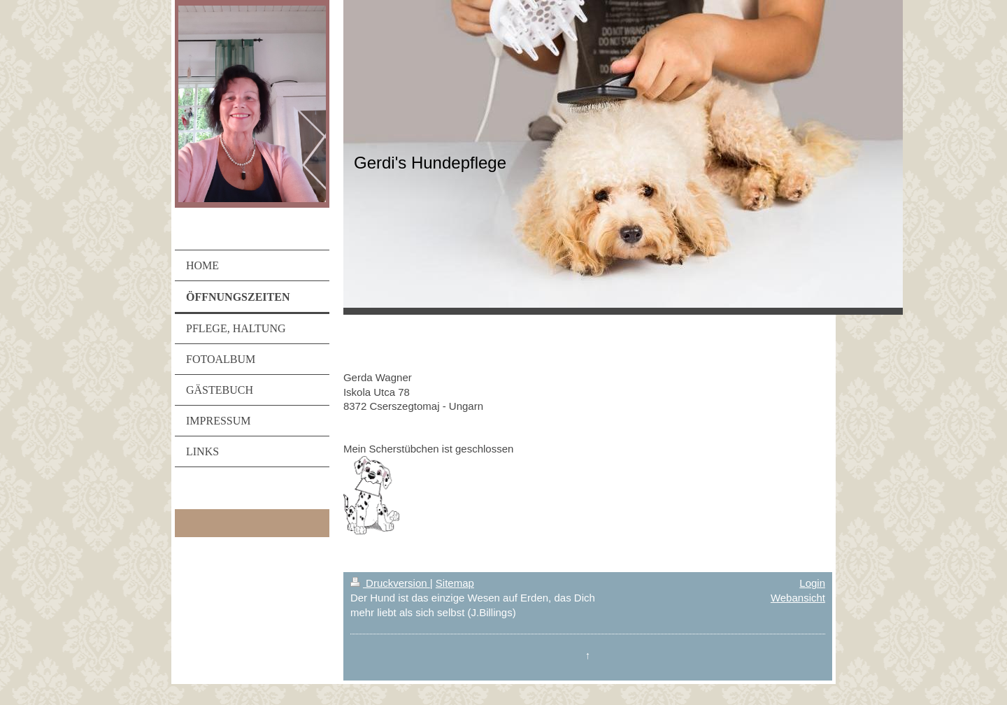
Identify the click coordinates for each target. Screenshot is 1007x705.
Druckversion (390, 583)
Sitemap (455, 583)
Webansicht (798, 598)
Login (812, 583)
